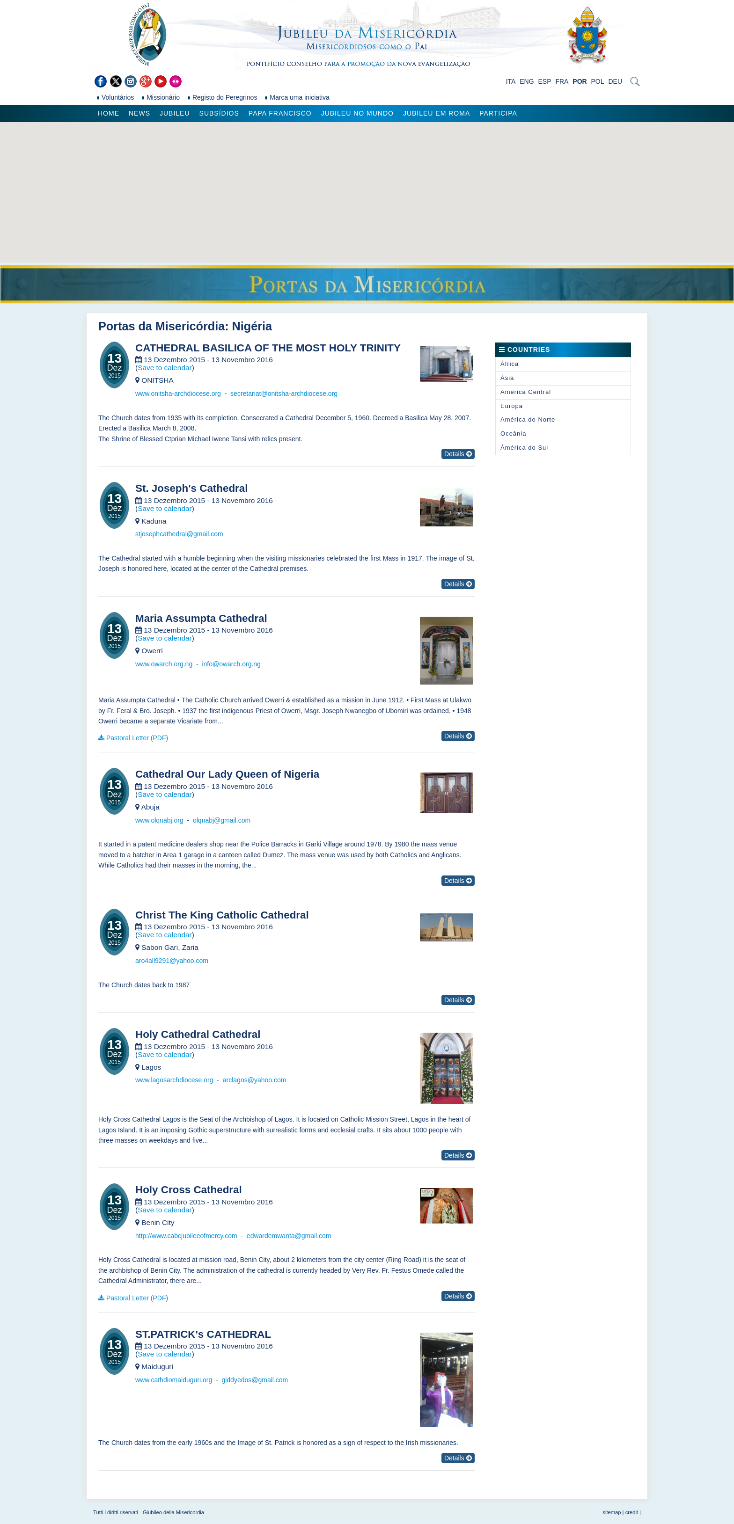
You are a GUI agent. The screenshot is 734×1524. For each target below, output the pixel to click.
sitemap (611, 1512)
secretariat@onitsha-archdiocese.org (284, 393)
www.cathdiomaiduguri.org (173, 1380)
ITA (511, 81)
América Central (525, 391)
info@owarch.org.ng (231, 664)
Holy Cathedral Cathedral (198, 1034)
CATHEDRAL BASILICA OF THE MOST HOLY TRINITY (268, 348)
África (509, 363)
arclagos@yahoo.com (254, 1080)
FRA (561, 81)
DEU (615, 81)
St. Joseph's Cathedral (191, 488)
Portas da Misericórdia (161, 326)
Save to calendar (165, 368)
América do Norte (527, 419)
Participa (498, 113)
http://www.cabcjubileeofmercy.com (186, 1236)
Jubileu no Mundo (357, 113)
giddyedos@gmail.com (254, 1380)
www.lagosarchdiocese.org (174, 1080)
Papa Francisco (280, 113)
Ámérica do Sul (524, 447)
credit (631, 1512)
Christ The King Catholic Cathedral (222, 915)
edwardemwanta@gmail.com (289, 1236)
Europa (511, 405)
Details (458, 454)
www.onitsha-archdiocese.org (178, 393)
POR (580, 81)
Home (108, 113)
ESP (544, 81)
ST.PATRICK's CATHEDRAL (203, 1334)
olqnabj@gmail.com (221, 820)
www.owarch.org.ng (163, 664)
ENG (527, 81)
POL (597, 81)
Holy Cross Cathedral (188, 1190)
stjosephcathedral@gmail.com (179, 534)
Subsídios (219, 113)
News (139, 113)
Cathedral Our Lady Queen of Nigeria (227, 774)
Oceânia (513, 433)
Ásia (507, 377)
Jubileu (175, 113)
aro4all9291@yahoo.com (171, 960)
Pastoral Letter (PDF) (137, 738)
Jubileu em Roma (436, 113)
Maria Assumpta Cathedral (201, 618)
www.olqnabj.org (159, 820)
